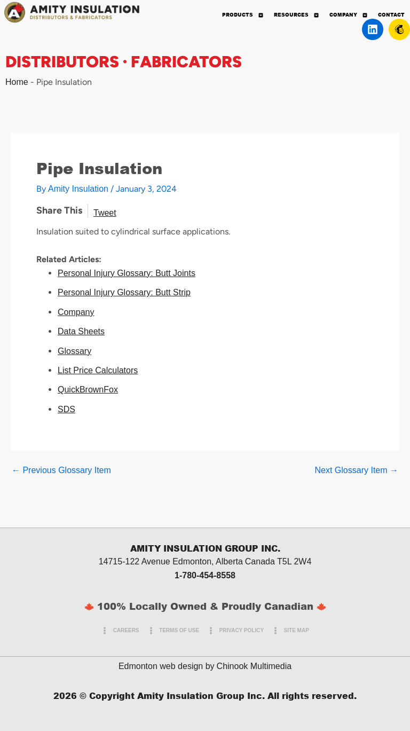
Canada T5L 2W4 (278, 561)
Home (16, 82)
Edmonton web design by (167, 666)
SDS (66, 409)
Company (76, 312)
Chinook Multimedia (254, 666)
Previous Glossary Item (61, 470)
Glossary (74, 351)
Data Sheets (81, 331)
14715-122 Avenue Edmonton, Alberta (171, 561)
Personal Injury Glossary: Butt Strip (124, 292)
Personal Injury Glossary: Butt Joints (126, 273)
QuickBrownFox (88, 389)
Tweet (104, 212)
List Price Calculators (98, 370)
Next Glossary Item (356, 470)
